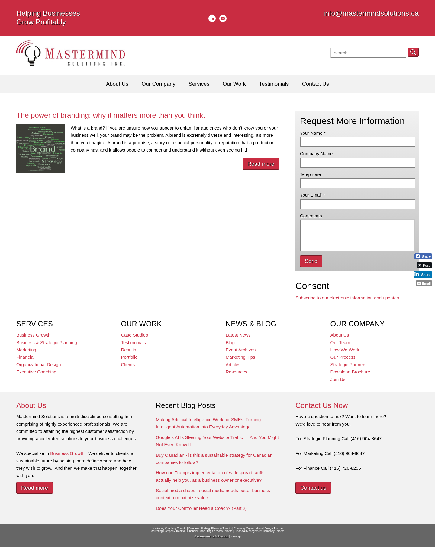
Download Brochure (350, 371)
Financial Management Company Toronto (259, 531)
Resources (236, 371)
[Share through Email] (424, 283)
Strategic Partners (348, 364)
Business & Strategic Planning (46, 342)
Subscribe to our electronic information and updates (347, 297)
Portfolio (129, 357)
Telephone (310, 174)
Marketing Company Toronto (168, 531)
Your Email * (312, 194)
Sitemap (235, 536)
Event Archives (241, 349)
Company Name (316, 153)
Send (311, 261)
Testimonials (133, 342)
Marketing (26, 349)
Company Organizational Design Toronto (258, 528)
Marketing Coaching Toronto (169, 528)
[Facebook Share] (423, 256)
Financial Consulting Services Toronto (209, 531)
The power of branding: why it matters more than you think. (110, 115)
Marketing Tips (240, 357)
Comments (311, 215)
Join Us (338, 379)
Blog (230, 342)
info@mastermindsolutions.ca (371, 13)
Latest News (238, 334)
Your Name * (313, 133)
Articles (233, 364)
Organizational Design (38, 364)
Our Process (343, 357)
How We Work (344, 349)
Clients (128, 364)
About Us (339, 334)
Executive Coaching (36, 371)
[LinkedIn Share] (423, 274)
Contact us (313, 488)
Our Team (340, 342)
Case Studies (134, 334)
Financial (25, 357)
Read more (260, 164)
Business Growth (33, 334)
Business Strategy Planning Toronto (209, 528)
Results (128, 349)
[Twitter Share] (424, 265)
